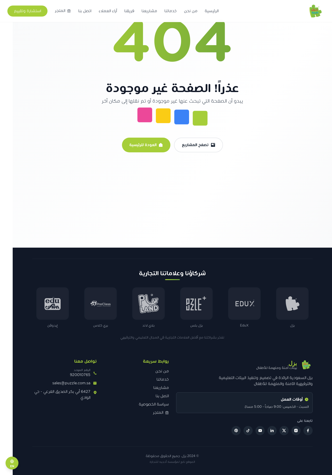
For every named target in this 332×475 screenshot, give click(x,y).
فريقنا (129, 11)
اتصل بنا (84, 11)
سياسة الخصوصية (147, 404)
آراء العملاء (108, 11)
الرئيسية (212, 11)
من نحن (190, 11)
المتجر (154, 412)
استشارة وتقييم (27, 11)
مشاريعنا (149, 11)
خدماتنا (170, 11)
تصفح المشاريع (192, 145)
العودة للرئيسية (140, 145)
